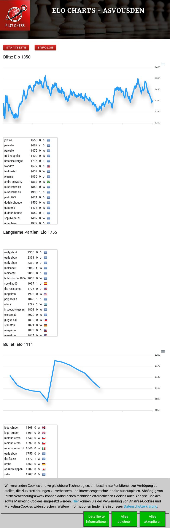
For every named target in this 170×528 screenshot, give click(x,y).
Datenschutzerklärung (140, 506)
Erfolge (45, 47)
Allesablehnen (125, 519)
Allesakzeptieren (152, 519)
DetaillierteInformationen (97, 519)
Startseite (16, 47)
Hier (76, 501)
